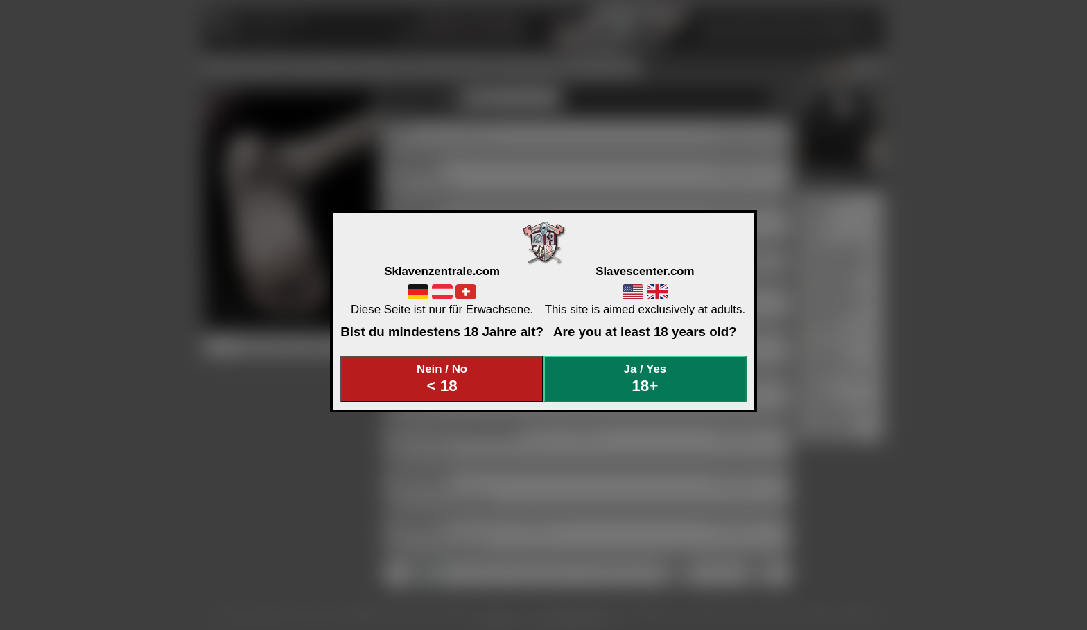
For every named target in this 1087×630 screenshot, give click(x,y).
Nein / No (442, 378)
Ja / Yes (645, 378)
